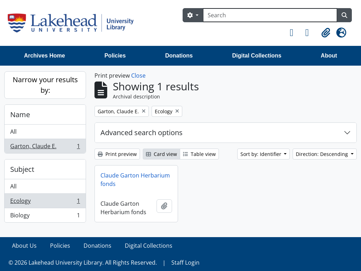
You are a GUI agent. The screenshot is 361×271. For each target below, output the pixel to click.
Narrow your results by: (45, 85)
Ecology (45, 202)
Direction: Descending (322, 154)
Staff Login (185, 262)
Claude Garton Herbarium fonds (135, 179)
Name (20, 114)
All (13, 132)
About (329, 56)
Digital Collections (256, 56)
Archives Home (44, 56)
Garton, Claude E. (45, 147)
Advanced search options (141, 132)
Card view (161, 154)
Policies (115, 56)
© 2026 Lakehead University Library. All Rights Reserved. (82, 262)
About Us (24, 245)
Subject (22, 169)
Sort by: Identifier (261, 154)
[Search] (270, 15)
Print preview (117, 154)
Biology (45, 216)
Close (138, 75)
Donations (178, 56)
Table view (199, 154)
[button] (294, 33)
